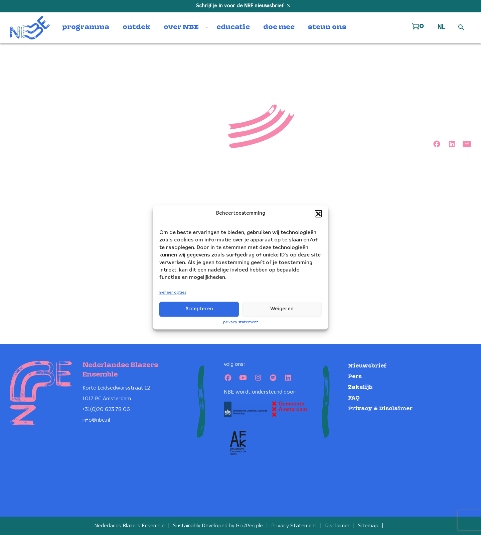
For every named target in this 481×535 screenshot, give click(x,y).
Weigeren (282, 309)
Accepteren (199, 309)
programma (85, 27)
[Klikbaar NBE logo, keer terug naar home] (30, 27)
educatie (233, 27)
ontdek (136, 27)
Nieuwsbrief (367, 365)
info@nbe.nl (96, 420)
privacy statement (240, 322)
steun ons (327, 27)
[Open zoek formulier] (461, 28)
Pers (355, 376)
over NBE (181, 27)
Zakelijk (360, 387)
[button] (318, 213)
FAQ (354, 398)
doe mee (279, 27)
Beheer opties (172, 292)
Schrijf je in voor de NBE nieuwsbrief (240, 6)
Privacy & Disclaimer (380, 408)
